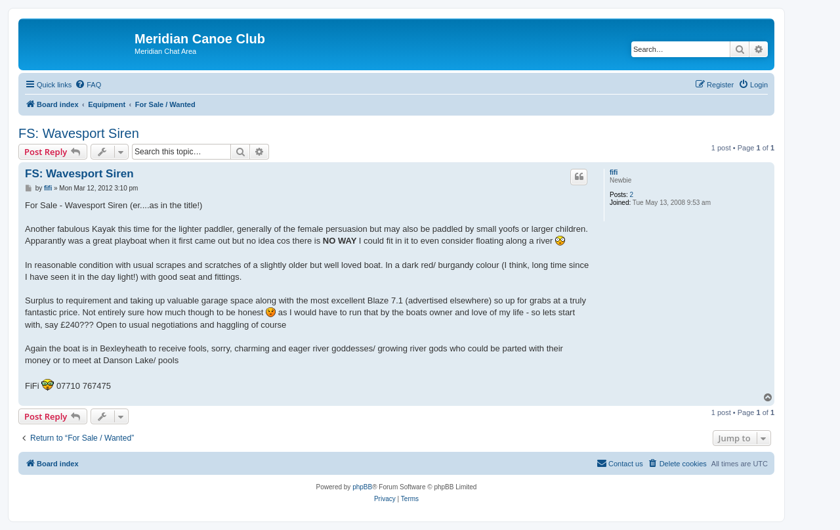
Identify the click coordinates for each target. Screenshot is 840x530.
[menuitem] (88, 85)
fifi (614, 172)
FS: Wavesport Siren (78, 133)
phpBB (362, 487)
